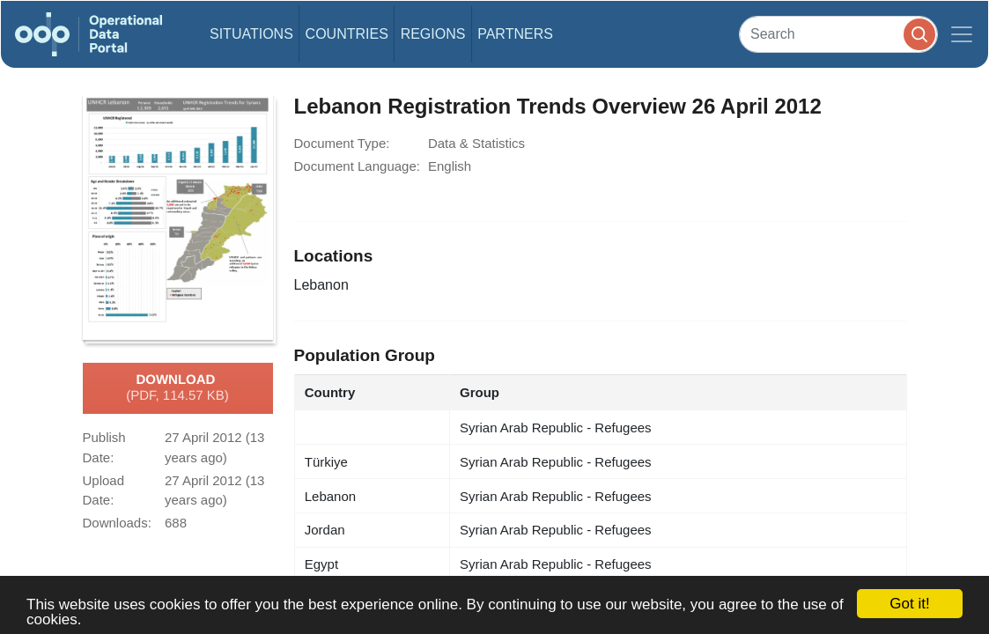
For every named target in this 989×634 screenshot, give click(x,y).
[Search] (838, 34)
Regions (433, 33)
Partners (515, 33)
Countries (347, 33)
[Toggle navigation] (961, 34)
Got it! (909, 603)
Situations (251, 33)
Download (177, 388)
